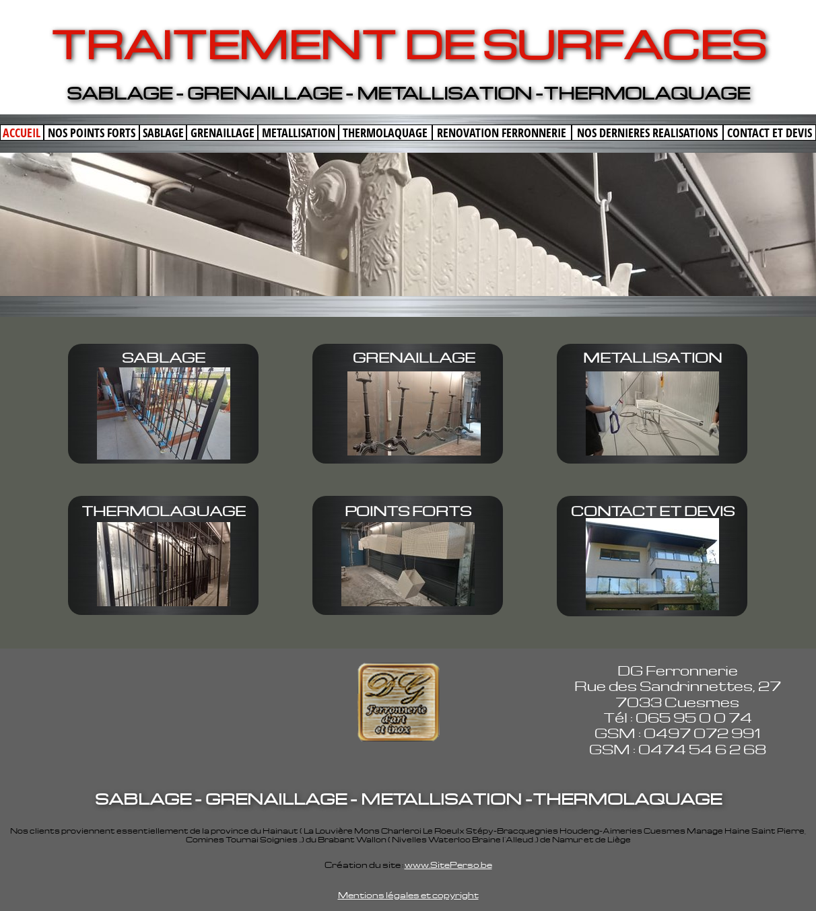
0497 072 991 (702, 732)
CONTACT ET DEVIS (653, 510)
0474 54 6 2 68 (702, 749)
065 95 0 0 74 (694, 717)
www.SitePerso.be (448, 864)
